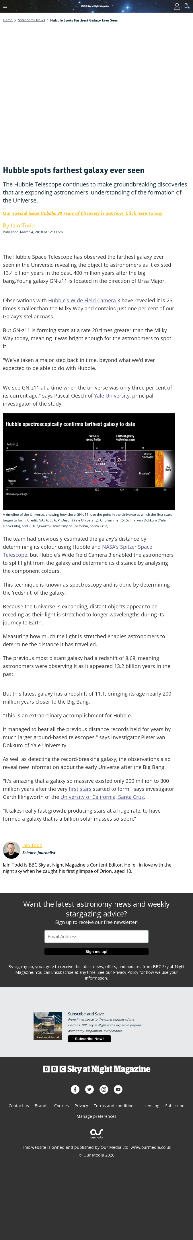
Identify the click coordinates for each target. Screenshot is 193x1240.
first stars (80, 788)
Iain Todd (32, 845)
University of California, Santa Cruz (102, 796)
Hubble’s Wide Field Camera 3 (84, 300)
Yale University (112, 395)
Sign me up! (96, 951)
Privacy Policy (125, 972)
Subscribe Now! (89, 1039)
